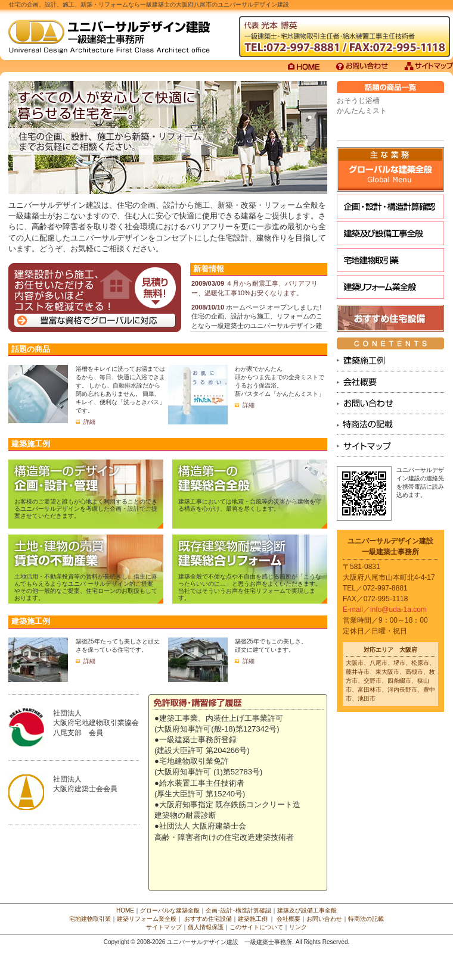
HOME (125, 910)
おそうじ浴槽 (358, 100)
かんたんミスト (362, 111)
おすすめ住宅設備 (390, 318)
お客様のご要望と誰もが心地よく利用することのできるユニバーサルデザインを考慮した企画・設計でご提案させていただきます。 (85, 508)
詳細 (89, 421)
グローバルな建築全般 (170, 910)
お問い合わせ (324, 918)
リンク (298, 927)
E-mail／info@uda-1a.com (385, 609)
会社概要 (288, 918)
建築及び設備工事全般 (390, 233)
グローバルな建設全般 (390, 169)
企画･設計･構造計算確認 (390, 206)
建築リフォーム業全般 (390, 287)
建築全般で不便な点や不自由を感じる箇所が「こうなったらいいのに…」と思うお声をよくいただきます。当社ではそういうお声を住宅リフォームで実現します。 (249, 587)
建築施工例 (253, 918)
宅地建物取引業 (390, 260)
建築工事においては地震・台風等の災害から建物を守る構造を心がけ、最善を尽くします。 (249, 505)
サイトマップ (164, 927)
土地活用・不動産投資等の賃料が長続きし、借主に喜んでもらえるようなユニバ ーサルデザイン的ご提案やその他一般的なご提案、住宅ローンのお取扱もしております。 (85, 587)
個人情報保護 (206, 927)
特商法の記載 (366, 918)
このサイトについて (256, 927)
